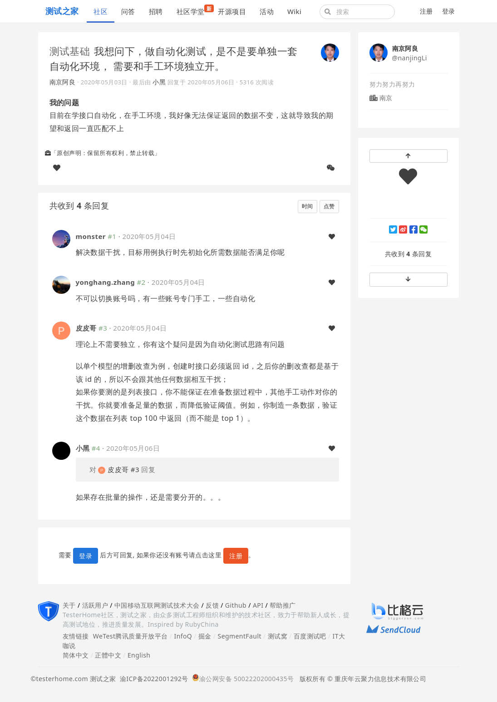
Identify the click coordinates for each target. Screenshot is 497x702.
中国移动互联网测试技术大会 (156, 605)
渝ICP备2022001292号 (152, 678)
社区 (100, 11)
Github (235, 605)
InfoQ (183, 636)
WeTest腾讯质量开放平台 (130, 636)
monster (91, 236)
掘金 (205, 636)
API (258, 605)
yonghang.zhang (105, 282)
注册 (426, 11)
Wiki (294, 11)
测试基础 (69, 51)
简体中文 (76, 655)
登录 (448, 11)
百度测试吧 (310, 636)
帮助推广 (283, 605)
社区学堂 (194, 10)
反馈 (212, 605)
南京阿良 (62, 82)
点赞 (329, 206)
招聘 (156, 11)
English (139, 655)
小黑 (159, 82)
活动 (267, 11)
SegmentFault (239, 636)
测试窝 (277, 636)
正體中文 (108, 655)
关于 (69, 605)
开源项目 (232, 11)
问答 (128, 11)
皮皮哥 (86, 327)
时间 (307, 206)
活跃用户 (95, 605)
